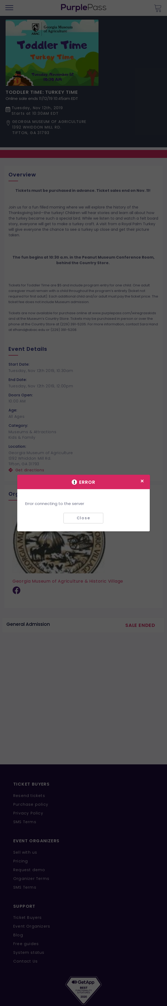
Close (83, 518)
